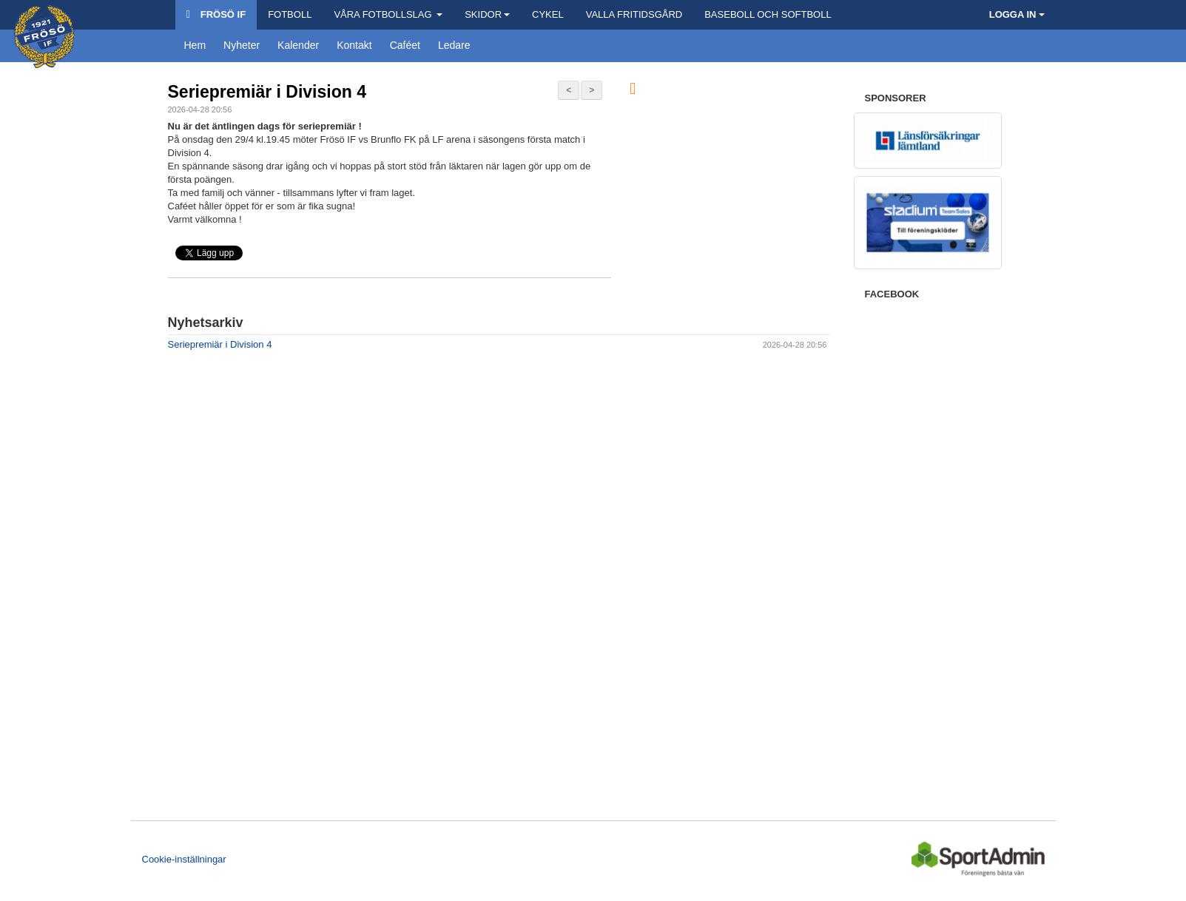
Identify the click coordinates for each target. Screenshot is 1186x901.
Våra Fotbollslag (388, 14)
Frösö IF (216, 14)
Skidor (487, 14)
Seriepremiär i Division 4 (267, 91)
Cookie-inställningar (184, 859)
